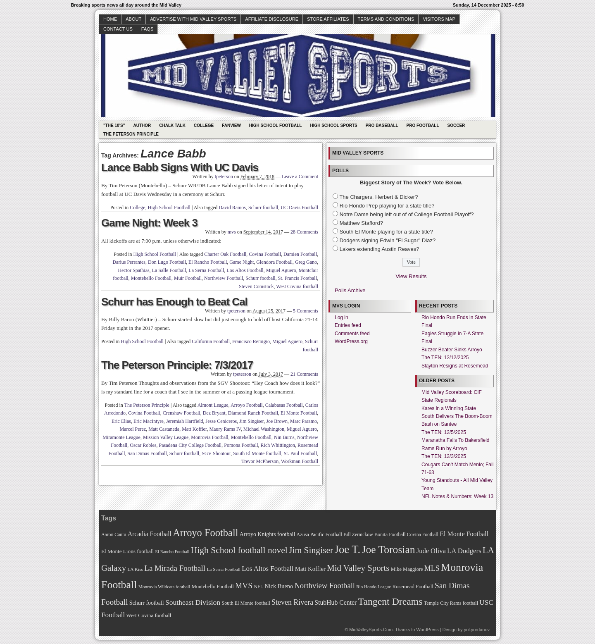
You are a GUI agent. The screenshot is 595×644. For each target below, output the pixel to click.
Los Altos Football (244, 270)
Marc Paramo (303, 421)
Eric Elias (121, 421)
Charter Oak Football (225, 254)
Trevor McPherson (259, 461)
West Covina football (297, 286)
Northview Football (223, 278)
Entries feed (348, 325)
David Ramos (232, 207)
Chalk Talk (172, 125)
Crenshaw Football (181, 413)
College (204, 125)
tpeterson (224, 176)
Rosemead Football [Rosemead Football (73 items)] (412, 586)
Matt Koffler (194, 429)
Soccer (456, 125)
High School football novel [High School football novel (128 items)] (239, 550)
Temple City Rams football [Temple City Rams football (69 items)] (451, 603)
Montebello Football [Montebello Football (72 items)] (213, 586)
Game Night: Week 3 (149, 223)
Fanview (231, 125)
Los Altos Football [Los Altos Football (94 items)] (267, 568)
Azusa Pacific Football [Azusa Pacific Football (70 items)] (319, 534)
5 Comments (305, 311)
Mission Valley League (165, 437)
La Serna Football (206, 270)
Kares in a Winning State (448, 408)
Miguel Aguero (281, 270)
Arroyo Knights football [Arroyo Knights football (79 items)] (267, 534)
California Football (211, 341)
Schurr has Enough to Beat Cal (174, 302)
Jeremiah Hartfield (184, 421)
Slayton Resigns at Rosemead (454, 366)
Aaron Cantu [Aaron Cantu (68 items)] (113, 534)
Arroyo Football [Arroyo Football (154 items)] (205, 532)
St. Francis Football (297, 278)
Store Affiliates (328, 19)
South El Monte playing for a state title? (386, 232)
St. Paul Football (300, 453)
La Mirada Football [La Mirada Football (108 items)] (174, 568)
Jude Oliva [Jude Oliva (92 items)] (431, 551)
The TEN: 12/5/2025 (443, 432)
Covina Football (265, 254)
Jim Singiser (251, 421)
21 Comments (304, 374)
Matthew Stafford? (361, 223)
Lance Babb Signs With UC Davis (179, 167)
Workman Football (299, 461)
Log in (341, 317)
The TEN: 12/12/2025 (445, 357)
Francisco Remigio (251, 341)
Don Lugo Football (167, 262)
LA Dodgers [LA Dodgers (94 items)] (464, 551)
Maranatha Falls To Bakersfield (455, 440)
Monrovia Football (209, 437)
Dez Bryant (214, 413)
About (133, 19)
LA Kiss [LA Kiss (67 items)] (135, 569)
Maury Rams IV (224, 429)
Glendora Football (274, 262)
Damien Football (300, 254)
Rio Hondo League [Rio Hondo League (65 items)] (373, 586)
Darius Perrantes (128, 262)
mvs (232, 232)
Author (142, 125)
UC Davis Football (299, 207)
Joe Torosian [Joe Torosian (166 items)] (388, 550)
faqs (147, 28)
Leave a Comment (300, 176)
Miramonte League (121, 437)
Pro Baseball (382, 125)
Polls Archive (350, 290)
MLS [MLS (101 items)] (432, 568)
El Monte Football (299, 413)
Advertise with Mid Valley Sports (193, 19)
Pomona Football (241, 445)
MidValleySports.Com (371, 629)
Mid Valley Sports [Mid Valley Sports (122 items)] (358, 568)
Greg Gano (306, 262)
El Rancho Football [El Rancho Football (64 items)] (172, 551)
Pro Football (423, 125)
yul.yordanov (477, 629)
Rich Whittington (278, 445)
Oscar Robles (143, 445)
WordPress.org (351, 341)
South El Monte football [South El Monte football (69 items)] (245, 603)
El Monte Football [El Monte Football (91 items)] (464, 533)
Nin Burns (284, 437)
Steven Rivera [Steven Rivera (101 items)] (292, 602)
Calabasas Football (284, 405)
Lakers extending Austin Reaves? (379, 249)
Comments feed (352, 333)
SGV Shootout (216, 453)
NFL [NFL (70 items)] (258, 586)
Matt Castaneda (163, 429)
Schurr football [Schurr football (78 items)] (146, 603)
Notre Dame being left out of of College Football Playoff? (407, 214)
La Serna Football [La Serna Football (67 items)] (223, 569)
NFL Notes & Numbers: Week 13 (457, 496)
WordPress (427, 629)
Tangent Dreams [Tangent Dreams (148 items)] (390, 601)
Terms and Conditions (386, 19)
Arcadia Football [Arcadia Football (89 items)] (149, 533)
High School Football (275, 125)
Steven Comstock (256, 286)
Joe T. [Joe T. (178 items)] (348, 549)
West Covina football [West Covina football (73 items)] (148, 615)
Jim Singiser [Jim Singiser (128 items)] (311, 550)
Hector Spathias (133, 270)
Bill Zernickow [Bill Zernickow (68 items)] (358, 534)
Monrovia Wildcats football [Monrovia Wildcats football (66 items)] (164, 586)
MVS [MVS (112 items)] (243, 585)
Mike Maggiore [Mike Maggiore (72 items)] (407, 569)
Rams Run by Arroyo (444, 448)
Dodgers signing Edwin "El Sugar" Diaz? (388, 240)
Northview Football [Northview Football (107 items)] (324, 585)
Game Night (241, 262)
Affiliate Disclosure (271, 19)
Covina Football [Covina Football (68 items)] (422, 534)
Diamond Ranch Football (253, 413)
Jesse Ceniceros (221, 421)
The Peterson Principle (131, 134)
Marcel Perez (133, 429)
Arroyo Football (247, 405)
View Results (411, 276)
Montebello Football (151, 278)
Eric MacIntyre (148, 421)
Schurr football (263, 207)
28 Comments (304, 232)
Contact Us (118, 28)
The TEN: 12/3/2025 (443, 456)
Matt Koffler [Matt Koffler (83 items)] (310, 568)
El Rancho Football (207, 262)
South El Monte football (257, 453)
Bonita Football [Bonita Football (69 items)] (390, 534)
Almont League (213, 405)
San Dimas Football (147, 453)
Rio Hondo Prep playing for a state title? (387, 206)
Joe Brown (277, 421)
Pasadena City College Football (190, 445)
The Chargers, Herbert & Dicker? (378, 197)
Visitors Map (439, 19)
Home (110, 19)
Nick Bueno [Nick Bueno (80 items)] (278, 586)
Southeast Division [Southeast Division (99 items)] (192, 602)
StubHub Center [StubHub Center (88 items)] (335, 602)
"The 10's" (114, 125)
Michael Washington (263, 429)
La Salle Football (169, 270)
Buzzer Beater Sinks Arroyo (451, 350)
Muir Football (188, 278)
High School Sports (333, 125)
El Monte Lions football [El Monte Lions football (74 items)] (127, 551)
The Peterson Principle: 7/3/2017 (177, 365)
